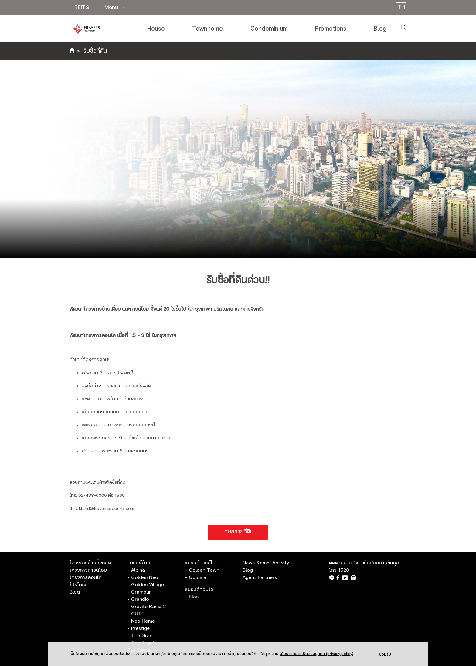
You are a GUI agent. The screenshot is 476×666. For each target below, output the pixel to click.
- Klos (192, 596)
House (156, 29)
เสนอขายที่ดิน (238, 532)
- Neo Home (141, 621)
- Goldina (195, 577)
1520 (343, 570)
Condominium (269, 29)
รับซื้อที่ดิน (95, 51)
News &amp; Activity (266, 562)
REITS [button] (82, 7)
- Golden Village (145, 584)
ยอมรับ (385, 655)
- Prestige (138, 628)
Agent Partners (260, 577)
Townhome (207, 29)
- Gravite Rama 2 (146, 606)
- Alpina (136, 570)
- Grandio (138, 599)
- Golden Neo (142, 577)
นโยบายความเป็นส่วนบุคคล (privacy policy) (316, 654)
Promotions (330, 29)
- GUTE (135, 613)
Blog (380, 29)
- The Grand (141, 635)
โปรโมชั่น (79, 584)
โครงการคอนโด (86, 577)
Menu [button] (112, 7)
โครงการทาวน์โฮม (88, 570)
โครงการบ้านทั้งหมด (90, 562)
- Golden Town (202, 570)
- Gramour (139, 592)
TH (401, 7)
